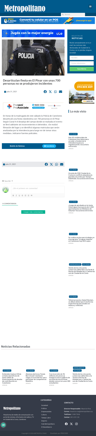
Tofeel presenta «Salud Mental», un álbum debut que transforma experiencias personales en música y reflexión (81, 302)
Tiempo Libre (45, 418)
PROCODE (64, 433)
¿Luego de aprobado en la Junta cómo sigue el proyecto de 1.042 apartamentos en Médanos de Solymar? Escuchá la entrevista (81, 208)
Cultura (44, 415)
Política (44, 408)
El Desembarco (46, 427)
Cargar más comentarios (33, 212)
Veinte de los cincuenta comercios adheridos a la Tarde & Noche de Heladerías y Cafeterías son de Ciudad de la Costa (81, 270)
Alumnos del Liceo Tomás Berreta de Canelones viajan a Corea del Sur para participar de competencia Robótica (36, 377)
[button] (90, 6)
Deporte (44, 421)
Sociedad (73, 134)
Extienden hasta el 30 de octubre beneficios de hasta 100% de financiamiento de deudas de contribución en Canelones (12, 378)
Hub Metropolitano (48, 424)
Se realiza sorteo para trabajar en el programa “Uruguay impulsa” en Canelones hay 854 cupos (81, 239)
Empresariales (75, 264)
